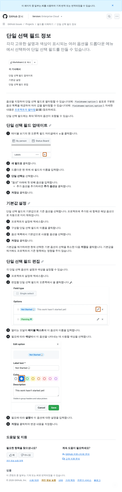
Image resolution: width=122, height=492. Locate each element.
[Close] (112, 5)
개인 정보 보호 (48, 480)
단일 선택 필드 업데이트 (28, 125)
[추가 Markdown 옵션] (34, 62)
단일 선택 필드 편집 (25, 261)
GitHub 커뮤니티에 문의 (76, 454)
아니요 (26, 454)
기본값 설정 (18, 203)
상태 (60, 480)
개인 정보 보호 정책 (14, 460)
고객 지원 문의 (71, 458)
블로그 (97, 480)
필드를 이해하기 (45, 24)
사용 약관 (34, 480)
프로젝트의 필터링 (25, 109)
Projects (30, 24)
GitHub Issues (15, 24)
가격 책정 (70, 480)
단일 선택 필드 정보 (66, 24)
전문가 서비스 (84, 480)
